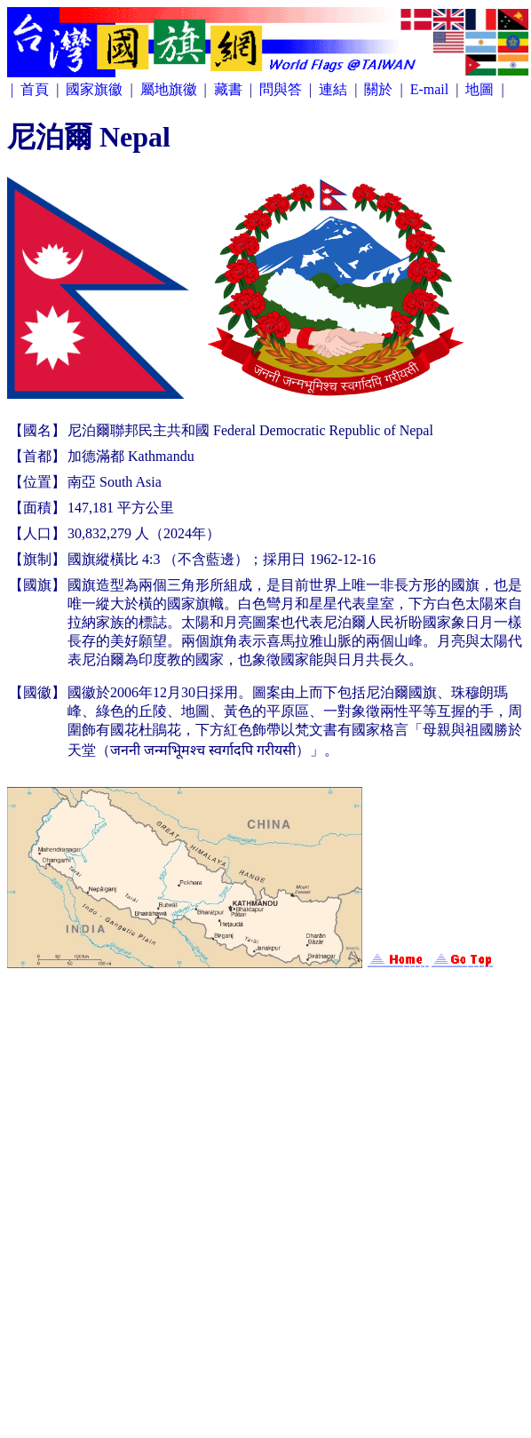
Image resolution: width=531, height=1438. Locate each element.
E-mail (431, 89)
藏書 (230, 89)
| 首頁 (31, 89)
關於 (380, 89)
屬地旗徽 (170, 89)
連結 (334, 89)
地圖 (481, 89)
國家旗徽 (96, 89)
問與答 (282, 89)
